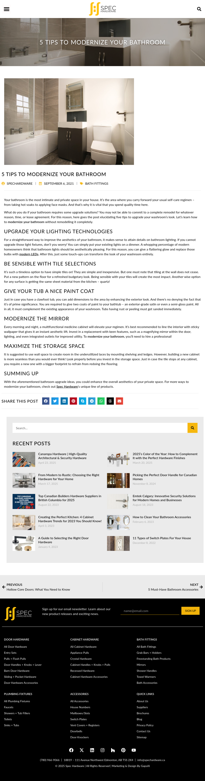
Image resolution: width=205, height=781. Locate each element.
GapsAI (145, 769)
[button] (6, 9)
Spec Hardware (67, 521)
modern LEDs (28, 388)
